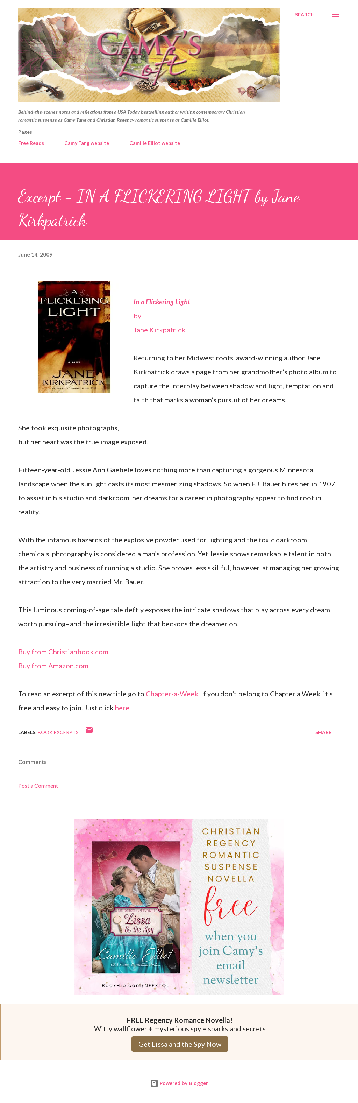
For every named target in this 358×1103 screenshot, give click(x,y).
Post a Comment (38, 785)
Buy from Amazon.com (53, 665)
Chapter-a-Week (172, 693)
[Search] (305, 14)
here (122, 707)
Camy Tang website (86, 143)
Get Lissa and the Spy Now (179, 1044)
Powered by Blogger (179, 1083)
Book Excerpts (58, 732)
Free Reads (31, 143)
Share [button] (323, 732)
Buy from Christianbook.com (63, 651)
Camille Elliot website (154, 143)
